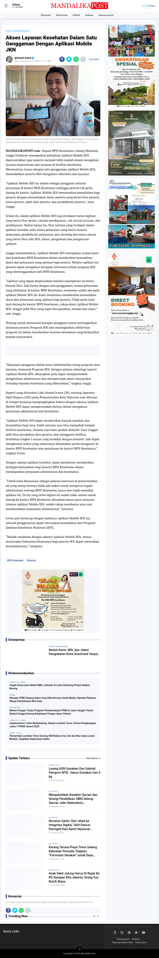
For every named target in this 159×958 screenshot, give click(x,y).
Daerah (54, 791)
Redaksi (136, 939)
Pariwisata (61, 15)
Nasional (55, 765)
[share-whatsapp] (76, 59)
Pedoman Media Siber (122, 942)
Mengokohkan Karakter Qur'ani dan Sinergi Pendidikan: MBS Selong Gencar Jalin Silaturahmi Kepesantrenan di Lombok (73, 799)
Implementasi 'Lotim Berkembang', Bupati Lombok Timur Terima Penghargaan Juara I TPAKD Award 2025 (52, 725)
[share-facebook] (62, 59)
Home (9, 31)
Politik (76, 15)
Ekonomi (46, 15)
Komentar (94, 59)
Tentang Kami (123, 939)
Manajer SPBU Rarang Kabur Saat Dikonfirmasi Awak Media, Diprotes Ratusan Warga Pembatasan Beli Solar (52, 699)
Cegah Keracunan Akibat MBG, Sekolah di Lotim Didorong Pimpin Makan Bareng (49, 687)
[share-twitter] (69, 59)
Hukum (89, 15)
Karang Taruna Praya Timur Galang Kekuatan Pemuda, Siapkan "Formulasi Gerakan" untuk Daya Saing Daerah (73, 851)
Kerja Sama (140, 942)
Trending (150, 5)
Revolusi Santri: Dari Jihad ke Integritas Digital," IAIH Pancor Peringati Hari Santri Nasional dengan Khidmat (70, 825)
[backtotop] (79, 950)
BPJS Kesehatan (15, 560)
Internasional (106, 15)
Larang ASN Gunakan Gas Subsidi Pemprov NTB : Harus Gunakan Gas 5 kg (74, 772)
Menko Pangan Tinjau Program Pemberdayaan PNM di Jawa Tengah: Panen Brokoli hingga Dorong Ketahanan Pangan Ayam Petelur (51, 712)
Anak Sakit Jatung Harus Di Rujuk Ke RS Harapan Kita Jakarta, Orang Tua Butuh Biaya (74, 877)
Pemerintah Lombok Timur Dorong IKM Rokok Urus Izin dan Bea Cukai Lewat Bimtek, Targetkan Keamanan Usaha (52, 737)
